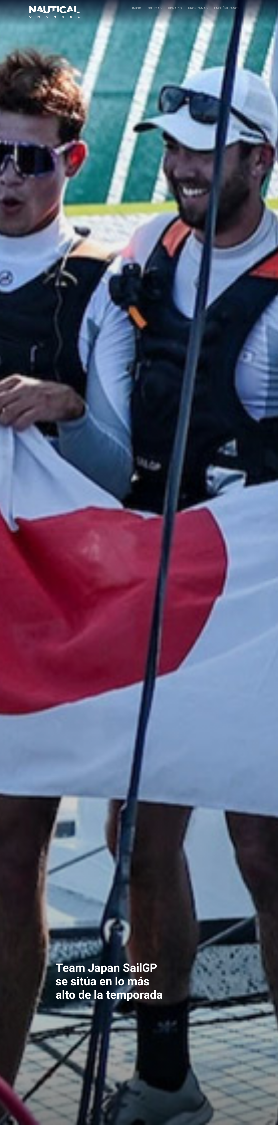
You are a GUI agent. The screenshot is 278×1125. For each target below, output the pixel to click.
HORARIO (175, 8)
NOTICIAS (154, 8)
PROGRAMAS (198, 8)
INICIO (136, 8)
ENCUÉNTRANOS (226, 8)
